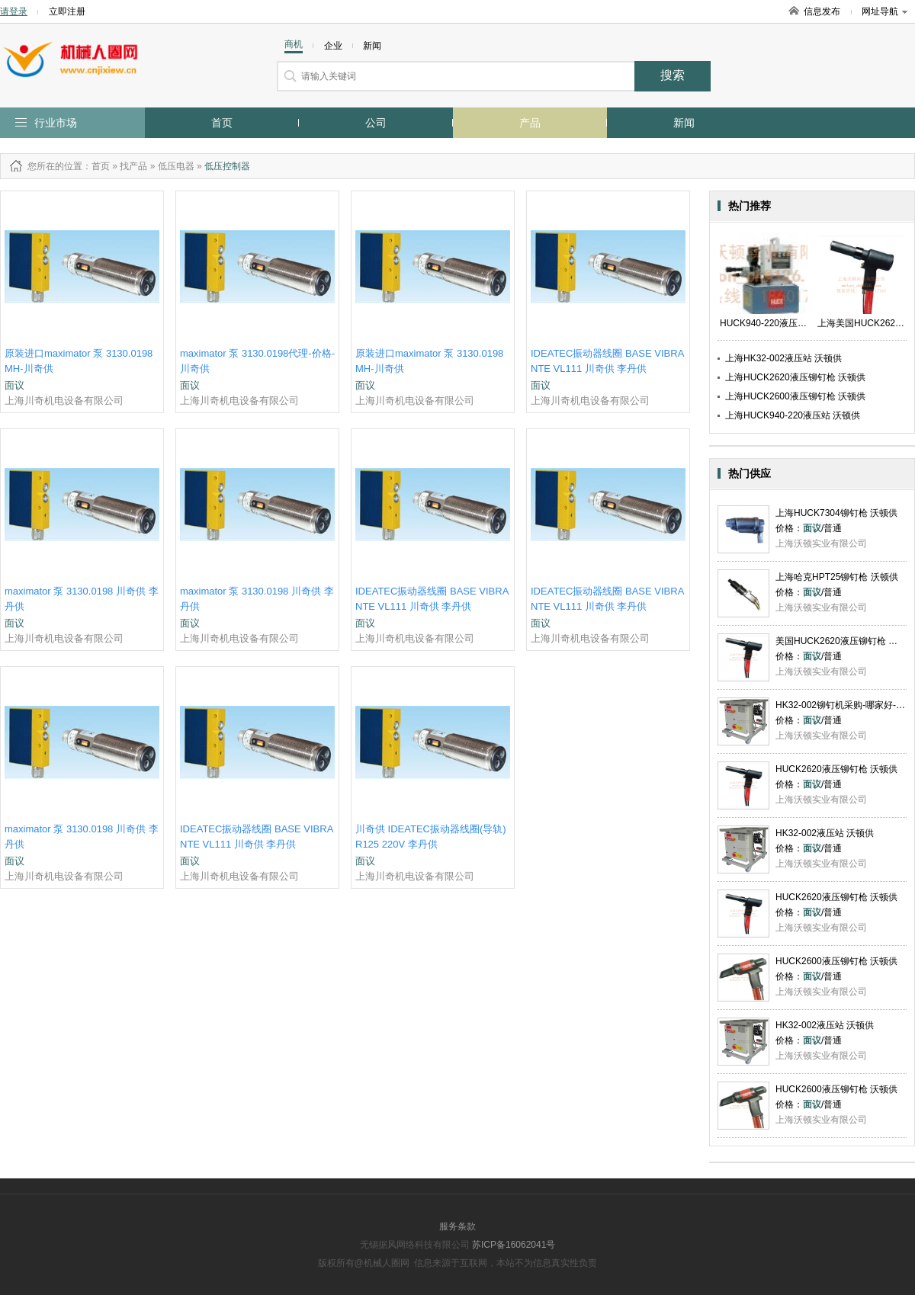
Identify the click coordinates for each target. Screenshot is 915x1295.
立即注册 (67, 11)
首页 (222, 123)
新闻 (684, 123)
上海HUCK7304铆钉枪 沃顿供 (836, 513)
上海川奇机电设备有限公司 (64, 400)
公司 (376, 123)
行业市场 (55, 123)
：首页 (96, 166)
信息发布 (822, 11)
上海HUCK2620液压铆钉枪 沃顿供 (795, 377)
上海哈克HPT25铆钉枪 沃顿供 (836, 577)
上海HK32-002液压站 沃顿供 (783, 358)
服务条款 (457, 1226)
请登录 (13, 11)
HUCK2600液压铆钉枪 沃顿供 (836, 961)
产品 (530, 123)
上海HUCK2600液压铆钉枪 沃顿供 (795, 396)
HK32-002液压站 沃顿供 (824, 833)
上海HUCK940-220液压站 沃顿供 (792, 415)
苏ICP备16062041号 (513, 1244)
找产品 (133, 166)
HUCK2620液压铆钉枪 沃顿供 (836, 769)
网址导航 (884, 11)
